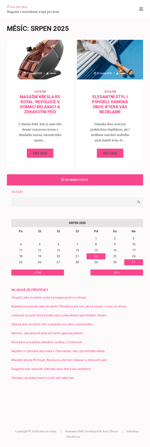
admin (52, 73)
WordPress (73, 436)
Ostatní (40, 91)
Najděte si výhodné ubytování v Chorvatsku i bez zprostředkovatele (58, 351)
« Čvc (37, 272)
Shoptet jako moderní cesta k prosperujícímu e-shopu (48, 297)
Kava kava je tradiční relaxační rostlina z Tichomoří (46, 342)
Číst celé (40, 153)
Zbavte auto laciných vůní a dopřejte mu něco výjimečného (52, 324)
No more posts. (75, 180)
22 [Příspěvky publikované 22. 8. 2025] (96, 256)
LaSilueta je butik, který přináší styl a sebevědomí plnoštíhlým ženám (59, 315)
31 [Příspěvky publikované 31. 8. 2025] (133, 262)
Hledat (17, 192)
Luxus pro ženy (17, 6)
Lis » (117, 272)
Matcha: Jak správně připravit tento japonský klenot (47, 333)
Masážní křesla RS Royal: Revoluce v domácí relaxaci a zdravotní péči (59, 360)
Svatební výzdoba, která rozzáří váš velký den (42, 378)
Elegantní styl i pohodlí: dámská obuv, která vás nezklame (51, 369)
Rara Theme (110, 431)
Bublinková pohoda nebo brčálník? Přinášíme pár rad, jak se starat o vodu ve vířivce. (69, 306)
